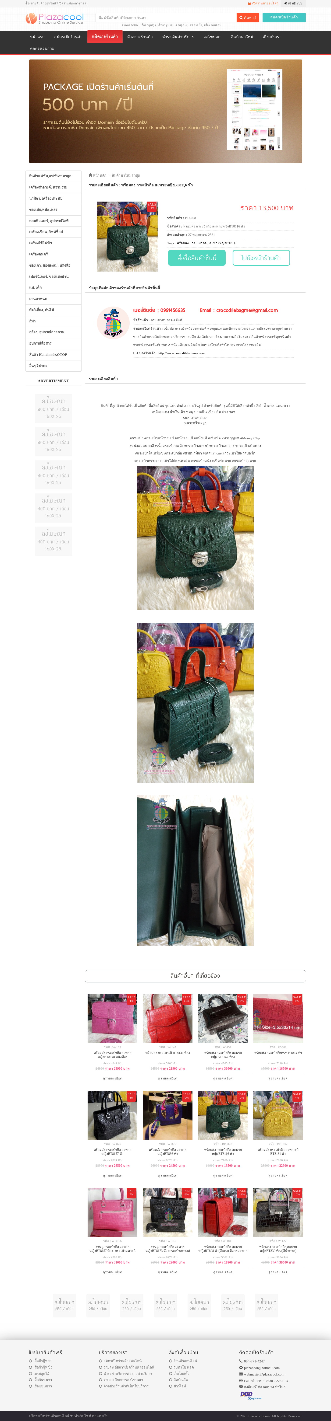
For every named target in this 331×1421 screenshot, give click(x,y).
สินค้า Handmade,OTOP (48, 354)
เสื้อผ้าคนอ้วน (212, 25)
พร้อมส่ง (183, 243)
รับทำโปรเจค (181, 1367)
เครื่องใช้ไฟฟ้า (40, 243)
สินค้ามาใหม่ (242, 37)
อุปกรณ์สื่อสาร (40, 343)
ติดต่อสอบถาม (42, 48)
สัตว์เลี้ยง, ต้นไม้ (41, 310)
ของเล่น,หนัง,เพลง (43, 210)
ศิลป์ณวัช (178, 1380)
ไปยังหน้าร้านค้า (261, 257)
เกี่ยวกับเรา (272, 37)
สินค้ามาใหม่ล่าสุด (126, 175)
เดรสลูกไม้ (181, 25)
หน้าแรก (37, 37)
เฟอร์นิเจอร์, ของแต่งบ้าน (49, 277)
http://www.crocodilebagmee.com (181, 353)
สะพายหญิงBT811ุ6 (223, 243)
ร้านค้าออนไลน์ (183, 1361)
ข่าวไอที (177, 1386)
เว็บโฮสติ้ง (179, 1374)
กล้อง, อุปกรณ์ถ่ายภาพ (46, 332)
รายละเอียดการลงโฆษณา (121, 1380)
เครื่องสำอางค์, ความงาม (48, 187)
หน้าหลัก (98, 175)
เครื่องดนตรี (38, 254)
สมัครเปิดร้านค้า (284, 17)
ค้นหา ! (247, 18)
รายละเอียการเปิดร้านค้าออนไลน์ (126, 1367)
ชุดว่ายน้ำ (196, 25)
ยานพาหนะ (38, 299)
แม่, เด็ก (35, 288)
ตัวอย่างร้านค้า (140, 37)
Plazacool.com (259, 1416)
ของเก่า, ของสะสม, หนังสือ (50, 265)
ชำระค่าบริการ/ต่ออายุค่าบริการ (125, 1374)
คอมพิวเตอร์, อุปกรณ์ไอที (49, 221)
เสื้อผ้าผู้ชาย (165, 25)
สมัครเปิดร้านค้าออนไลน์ (120, 1361)
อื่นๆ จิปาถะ (38, 366)
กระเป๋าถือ (199, 243)
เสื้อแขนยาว (40, 1386)
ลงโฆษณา (212, 37)
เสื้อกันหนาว (40, 1380)
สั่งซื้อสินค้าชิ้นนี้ (197, 257)
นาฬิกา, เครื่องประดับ (46, 198)
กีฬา (32, 321)
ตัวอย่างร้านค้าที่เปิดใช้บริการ (124, 1386)
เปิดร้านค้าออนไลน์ (263, 3)
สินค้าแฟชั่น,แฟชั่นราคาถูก (50, 176)
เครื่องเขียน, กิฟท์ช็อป (46, 232)
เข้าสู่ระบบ (293, 3)
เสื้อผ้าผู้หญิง (148, 25)
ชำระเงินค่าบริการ (178, 37)
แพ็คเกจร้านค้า (105, 36)
